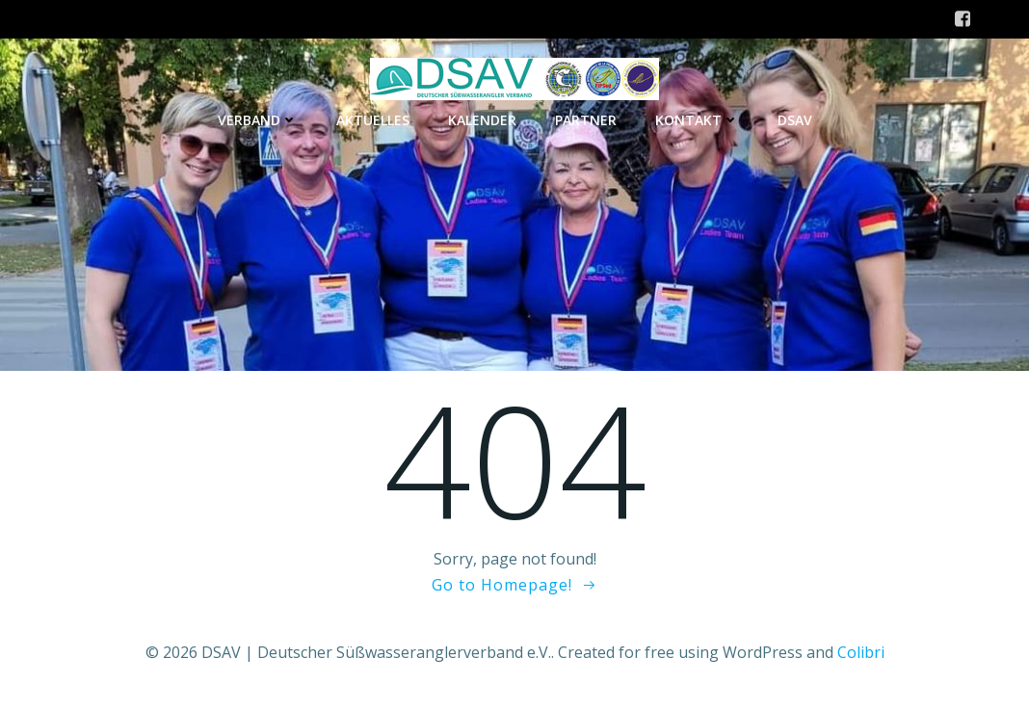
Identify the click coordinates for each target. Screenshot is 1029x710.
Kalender (482, 120)
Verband (258, 120)
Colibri (860, 652)
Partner (586, 120)
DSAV (795, 120)
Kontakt (697, 120)
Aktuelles (372, 120)
